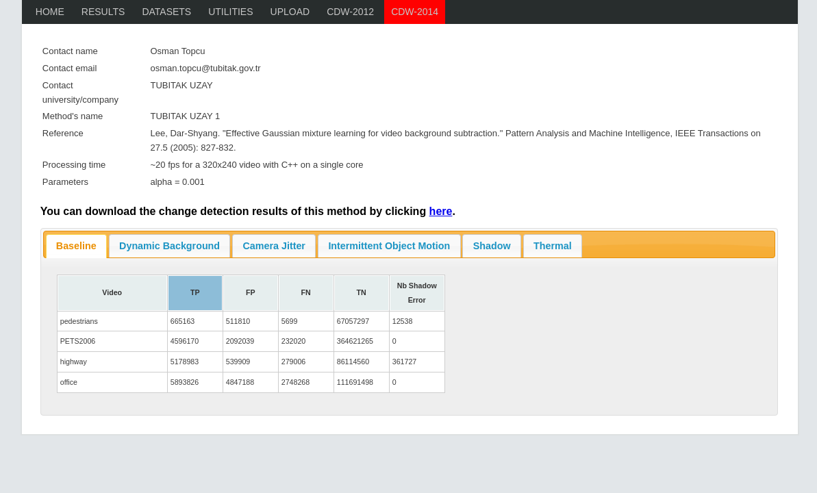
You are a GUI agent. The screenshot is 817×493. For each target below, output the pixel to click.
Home (50, 11)
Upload (290, 11)
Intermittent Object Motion (389, 245)
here (441, 211)
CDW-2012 (350, 11)
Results (103, 11)
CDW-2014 (414, 11)
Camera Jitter (274, 245)
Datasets (166, 11)
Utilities (230, 11)
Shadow (492, 245)
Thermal (552, 245)
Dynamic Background (169, 245)
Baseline (76, 245)
